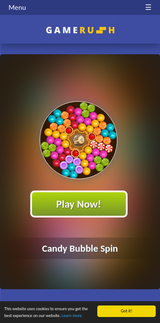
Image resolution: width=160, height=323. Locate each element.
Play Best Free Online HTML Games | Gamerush (80, 30)
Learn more (72, 316)
